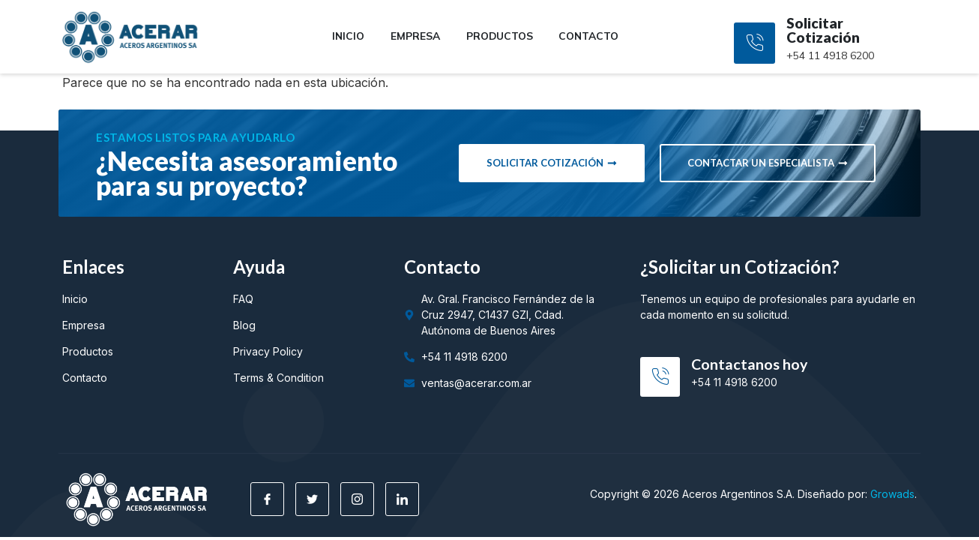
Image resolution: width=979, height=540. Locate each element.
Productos (500, 36)
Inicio (344, 36)
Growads (892, 494)
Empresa (413, 36)
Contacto (592, 36)
